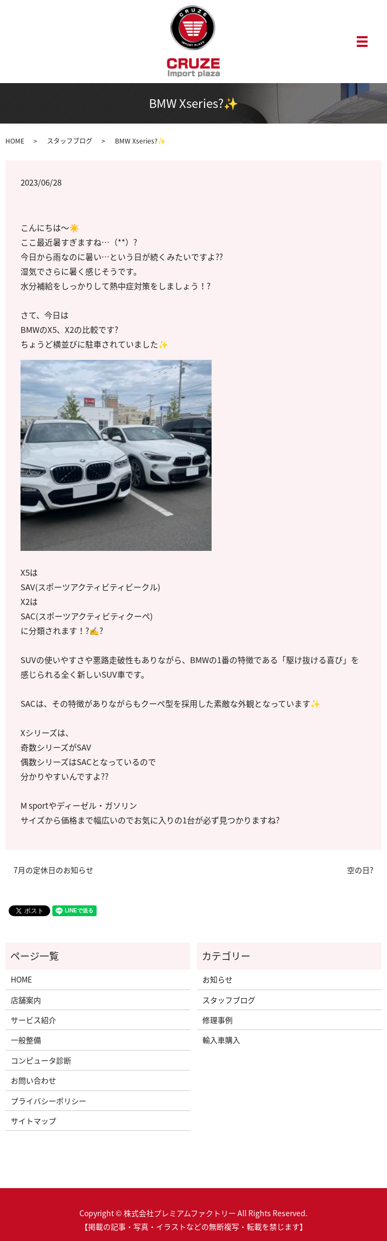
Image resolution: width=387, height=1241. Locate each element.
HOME (14, 141)
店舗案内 (26, 999)
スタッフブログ (69, 141)
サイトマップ (33, 1120)
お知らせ (217, 979)
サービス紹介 (33, 1019)
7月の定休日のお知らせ (53, 870)
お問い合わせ (33, 1080)
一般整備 (26, 1039)
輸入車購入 (221, 1039)
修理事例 (217, 1019)
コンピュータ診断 (41, 1060)
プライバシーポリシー (48, 1100)
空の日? (360, 870)
